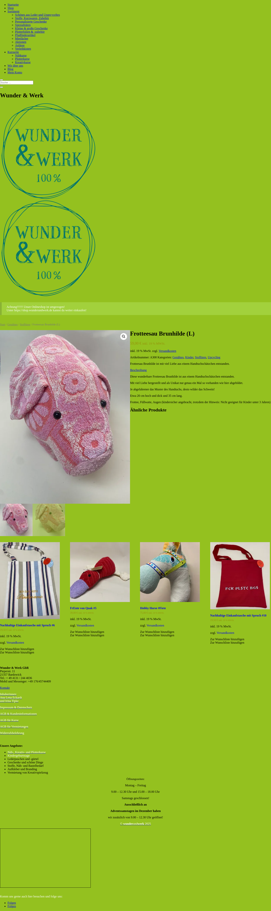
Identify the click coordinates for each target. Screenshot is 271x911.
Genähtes (12, 324)
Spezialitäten (23, 25)
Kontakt (5, 687)
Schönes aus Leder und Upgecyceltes (37, 14)
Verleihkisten (23, 48)
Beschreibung (138, 370)
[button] (123, 336)
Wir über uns (15, 65)
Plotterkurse (22, 58)
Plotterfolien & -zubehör (30, 31)
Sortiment (13, 11)
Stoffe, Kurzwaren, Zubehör (32, 18)
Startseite (13, 4)
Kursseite (13, 52)
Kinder (189, 357)
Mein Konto (15, 72)
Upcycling (214, 357)
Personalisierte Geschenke (31, 21)
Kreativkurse (23, 62)
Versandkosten (167, 350)
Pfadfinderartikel (25, 35)
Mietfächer (21, 38)
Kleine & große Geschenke (31, 28)
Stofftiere (25, 324)
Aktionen (20, 41)
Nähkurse (21, 55)
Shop (11, 8)
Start (2, 324)
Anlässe (20, 45)
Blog (10, 69)
